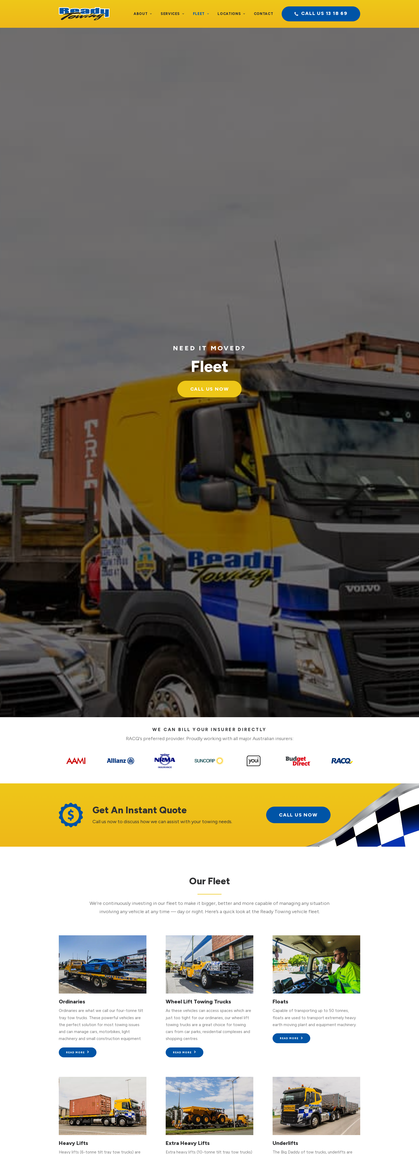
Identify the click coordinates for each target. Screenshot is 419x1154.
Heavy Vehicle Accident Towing (155, 1041)
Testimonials (32, 1041)
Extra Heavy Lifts (188, 583)
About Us (29, 1035)
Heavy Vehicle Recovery (148, 1056)
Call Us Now (209, 111)
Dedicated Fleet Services (149, 1091)
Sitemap (238, 1141)
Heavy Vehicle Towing (146, 1063)
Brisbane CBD (272, 834)
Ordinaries (72, 442)
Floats (280, 442)
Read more (77, 492)
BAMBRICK (297, 1141)
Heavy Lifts (73, 583)
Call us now (324, 964)
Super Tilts (241, 1084)
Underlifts (285, 583)
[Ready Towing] (84, 14)
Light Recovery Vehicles (148, 1049)
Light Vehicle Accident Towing (154, 1035)
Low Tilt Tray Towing (85, 718)
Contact (263, 14)
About (143, 14)
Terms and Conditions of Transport (143, 1141)
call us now (298, 255)
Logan (286, 841)
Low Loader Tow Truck (147, 1069)
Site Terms (217, 1141)
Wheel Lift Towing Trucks (198, 442)
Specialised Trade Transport (151, 1077)
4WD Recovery (292, 718)
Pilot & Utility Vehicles (87, 852)
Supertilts (178, 718)
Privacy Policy (191, 1141)
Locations (231, 14)
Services (172, 14)
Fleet (201, 14)
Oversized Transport (145, 1084)
